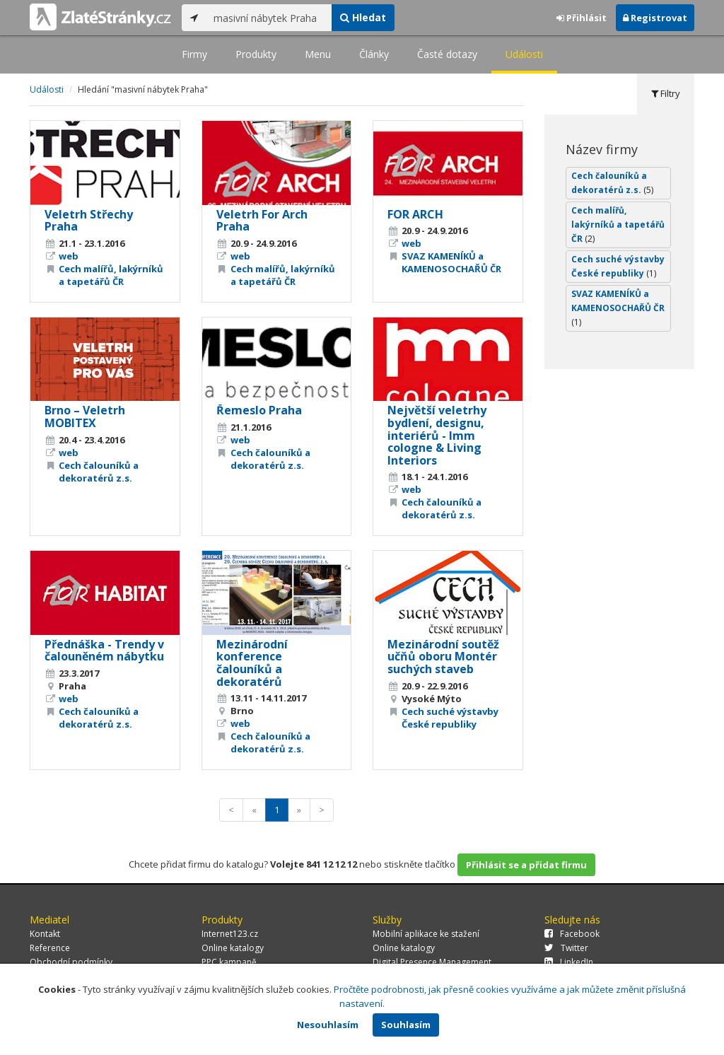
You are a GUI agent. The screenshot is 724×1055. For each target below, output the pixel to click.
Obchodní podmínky (71, 962)
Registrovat (655, 17)
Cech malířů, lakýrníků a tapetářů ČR (111, 275)
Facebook (572, 934)
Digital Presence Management (432, 962)
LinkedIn (568, 962)
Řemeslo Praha (259, 410)
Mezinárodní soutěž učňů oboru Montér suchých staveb (443, 656)
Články (374, 54)
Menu (318, 54)
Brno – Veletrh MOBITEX (85, 416)
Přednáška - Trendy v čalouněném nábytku (104, 650)
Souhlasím (406, 1024)
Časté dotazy (447, 54)
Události (524, 54)
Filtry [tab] (665, 93)
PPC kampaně (229, 962)
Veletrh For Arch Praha (262, 220)
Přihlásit (581, 17)
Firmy (194, 54)
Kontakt (45, 934)
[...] (269, 17)
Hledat (363, 17)
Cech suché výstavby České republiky (450, 717)
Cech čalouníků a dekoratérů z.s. (99, 471)
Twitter (566, 948)
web (68, 256)
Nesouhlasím (327, 1024)
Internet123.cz (230, 934)
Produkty (255, 54)
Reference (50, 948)
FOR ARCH (415, 214)
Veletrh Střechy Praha (89, 220)
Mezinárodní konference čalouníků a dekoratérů (252, 662)
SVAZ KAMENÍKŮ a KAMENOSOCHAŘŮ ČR (451, 262)
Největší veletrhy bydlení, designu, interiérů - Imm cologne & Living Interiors (436, 434)
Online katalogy (233, 948)
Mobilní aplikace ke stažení (426, 934)
